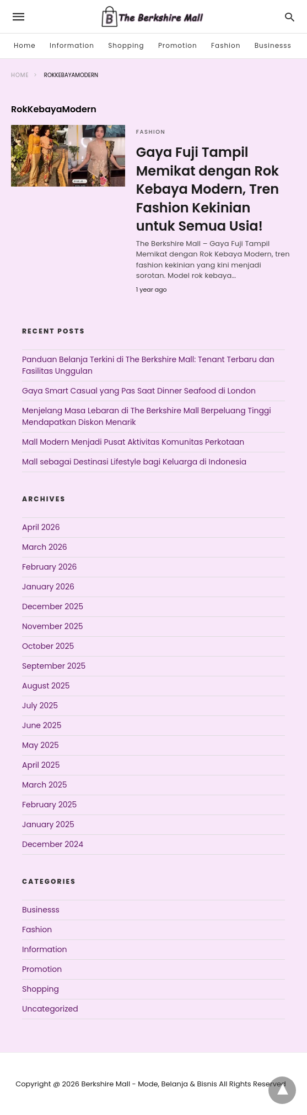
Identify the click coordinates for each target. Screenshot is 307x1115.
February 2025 (49, 804)
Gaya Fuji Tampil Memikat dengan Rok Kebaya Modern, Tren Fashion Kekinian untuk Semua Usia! (207, 189)
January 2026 (48, 586)
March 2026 (44, 547)
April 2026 (41, 527)
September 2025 (53, 665)
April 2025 (41, 764)
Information (72, 45)
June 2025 (41, 725)
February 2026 (49, 566)
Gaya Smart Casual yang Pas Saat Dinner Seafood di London (139, 390)
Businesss (273, 45)
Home (25, 45)
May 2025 (40, 745)
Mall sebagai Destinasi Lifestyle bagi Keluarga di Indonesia (134, 461)
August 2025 (46, 685)
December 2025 (52, 606)
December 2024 (52, 844)
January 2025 (48, 824)
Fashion (225, 45)
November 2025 (52, 626)
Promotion (177, 45)
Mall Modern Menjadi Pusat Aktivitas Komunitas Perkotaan (133, 441)
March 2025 (44, 784)
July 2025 (40, 705)
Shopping (126, 45)
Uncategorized (50, 1008)
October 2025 (48, 646)
